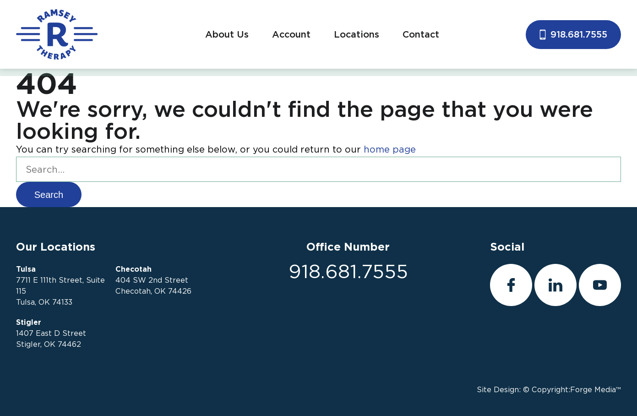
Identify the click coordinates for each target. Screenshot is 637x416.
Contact (421, 34)
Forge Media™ (595, 389)
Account (291, 34)
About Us (227, 34)
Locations (356, 34)
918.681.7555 (573, 34)
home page (390, 149)
